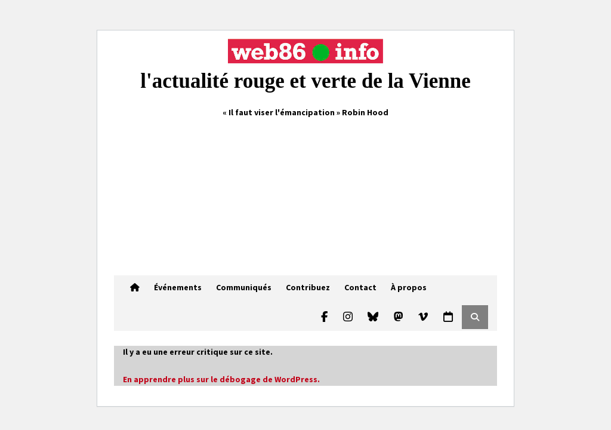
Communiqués (243, 287)
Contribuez (308, 287)
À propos (409, 287)
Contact (360, 287)
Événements (178, 287)
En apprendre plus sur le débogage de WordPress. (221, 379)
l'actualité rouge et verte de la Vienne (305, 81)
